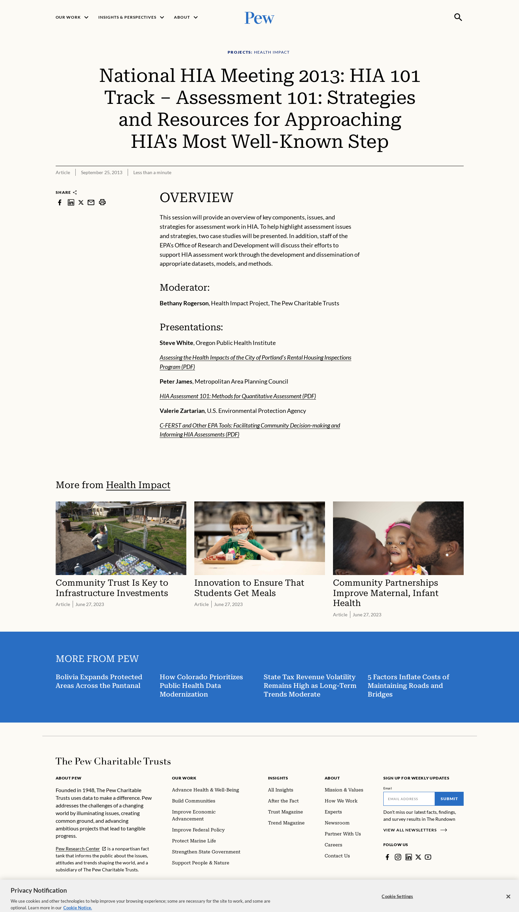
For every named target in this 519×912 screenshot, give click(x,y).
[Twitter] (418, 857)
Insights (278, 777)
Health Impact (138, 484)
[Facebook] (387, 857)
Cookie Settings (397, 903)
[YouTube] (428, 857)
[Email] (409, 799)
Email (387, 788)
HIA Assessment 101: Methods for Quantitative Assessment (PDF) (238, 396)
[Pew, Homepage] (260, 17)
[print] (102, 202)
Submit (449, 798)
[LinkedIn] (409, 857)
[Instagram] (398, 857)
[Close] (508, 904)
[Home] (113, 761)
